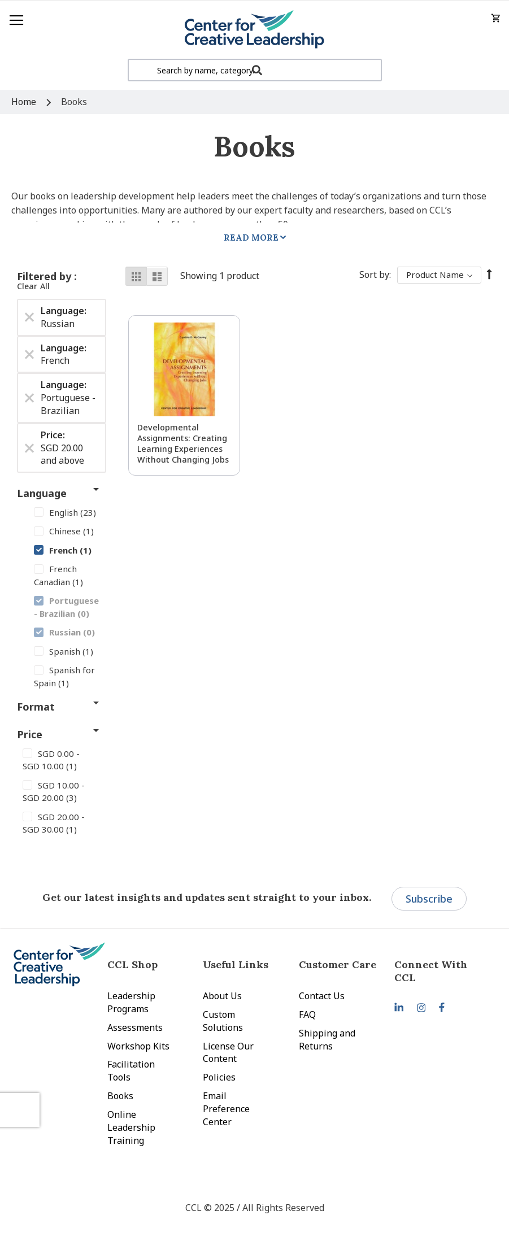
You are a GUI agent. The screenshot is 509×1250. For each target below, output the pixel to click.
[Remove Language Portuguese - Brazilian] (29, 397)
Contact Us (322, 996)
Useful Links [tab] (235, 964)
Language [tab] (42, 493)
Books (120, 1096)
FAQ (307, 1014)
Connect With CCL (431, 971)
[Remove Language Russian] (29, 317)
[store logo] (254, 29)
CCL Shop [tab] (132, 964)
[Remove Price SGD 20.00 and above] (29, 448)
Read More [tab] (251, 237)
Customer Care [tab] (337, 964)
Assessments (135, 1027)
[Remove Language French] (29, 354)
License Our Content (228, 1052)
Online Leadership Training (131, 1127)
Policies (219, 1077)
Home (24, 101)
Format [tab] (36, 706)
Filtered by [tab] (45, 276)
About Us (222, 996)
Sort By (374, 274)
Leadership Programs (131, 1002)
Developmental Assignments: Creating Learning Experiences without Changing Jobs (183, 443)
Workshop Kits (138, 1046)
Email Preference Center (226, 1109)
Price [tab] (29, 734)
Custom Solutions (223, 1021)
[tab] (442, 971)
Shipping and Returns (327, 1039)
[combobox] (255, 70)
